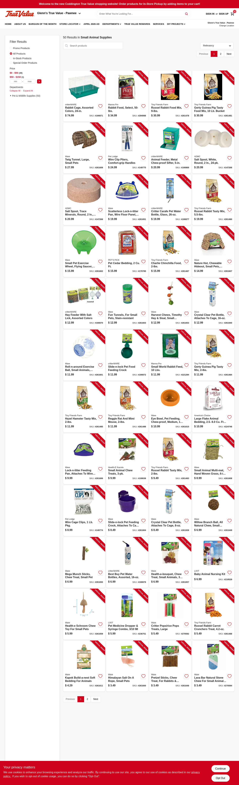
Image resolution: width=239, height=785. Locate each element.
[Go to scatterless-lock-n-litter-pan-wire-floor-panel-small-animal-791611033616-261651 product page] (127, 200)
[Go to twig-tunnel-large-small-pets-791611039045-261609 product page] (84, 148)
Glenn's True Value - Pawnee (59, 13)
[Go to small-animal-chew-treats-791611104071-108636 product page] (127, 459)
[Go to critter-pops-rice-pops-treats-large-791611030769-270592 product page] (170, 614)
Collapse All (15, 91)
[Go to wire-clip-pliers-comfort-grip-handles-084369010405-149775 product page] (127, 148)
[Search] (186, 13)
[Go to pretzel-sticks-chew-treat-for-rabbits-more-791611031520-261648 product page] (170, 666)
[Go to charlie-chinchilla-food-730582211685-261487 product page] (170, 251)
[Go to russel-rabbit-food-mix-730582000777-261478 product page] (170, 96)
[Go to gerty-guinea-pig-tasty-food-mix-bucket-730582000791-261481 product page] (213, 96)
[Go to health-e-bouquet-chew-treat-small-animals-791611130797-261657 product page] (170, 562)
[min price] (15, 81)
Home (8, 24)
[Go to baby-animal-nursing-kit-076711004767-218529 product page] (213, 562)
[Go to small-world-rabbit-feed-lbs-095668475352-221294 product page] (170, 355)
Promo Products (21, 48)
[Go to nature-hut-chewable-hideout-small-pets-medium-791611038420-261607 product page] (213, 251)
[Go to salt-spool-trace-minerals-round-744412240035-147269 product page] (84, 200)
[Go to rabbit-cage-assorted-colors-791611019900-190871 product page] (84, 96)
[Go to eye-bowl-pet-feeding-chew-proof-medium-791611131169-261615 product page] (170, 407)
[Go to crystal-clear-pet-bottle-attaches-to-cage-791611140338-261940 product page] (213, 303)
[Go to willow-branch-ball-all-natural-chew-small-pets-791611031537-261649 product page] (213, 510)
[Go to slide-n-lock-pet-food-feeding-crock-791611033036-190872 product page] (127, 355)
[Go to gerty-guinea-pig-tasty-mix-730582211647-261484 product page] (213, 355)
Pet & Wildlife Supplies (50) (26, 95)
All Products (19, 54)
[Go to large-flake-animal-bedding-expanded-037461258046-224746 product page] (213, 407)
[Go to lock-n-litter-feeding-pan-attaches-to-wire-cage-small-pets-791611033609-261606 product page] (84, 459)
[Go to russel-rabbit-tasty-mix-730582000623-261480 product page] (213, 200)
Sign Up (224, 13)
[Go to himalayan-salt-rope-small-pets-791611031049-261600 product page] (127, 666)
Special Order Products (25, 63)
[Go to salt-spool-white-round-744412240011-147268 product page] (213, 148)
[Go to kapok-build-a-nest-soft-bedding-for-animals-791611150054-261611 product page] (84, 666)
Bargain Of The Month (42, 24)
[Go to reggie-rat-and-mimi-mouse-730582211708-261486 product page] (127, 407)
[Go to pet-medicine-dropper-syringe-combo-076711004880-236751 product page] (127, 614)
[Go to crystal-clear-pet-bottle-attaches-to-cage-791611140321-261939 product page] (170, 510)
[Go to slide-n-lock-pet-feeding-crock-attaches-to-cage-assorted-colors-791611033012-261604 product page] (127, 510)
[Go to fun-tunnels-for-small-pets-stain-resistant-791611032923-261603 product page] (127, 303)
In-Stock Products (22, 58)
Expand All (28, 91)
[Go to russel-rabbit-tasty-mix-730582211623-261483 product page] (170, 459)
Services (158, 24)
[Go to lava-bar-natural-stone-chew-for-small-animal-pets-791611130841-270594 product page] (213, 666)
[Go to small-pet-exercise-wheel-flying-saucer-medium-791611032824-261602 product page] (84, 251)
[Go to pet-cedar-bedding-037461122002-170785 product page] (127, 251)
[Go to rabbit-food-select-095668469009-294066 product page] (127, 96)
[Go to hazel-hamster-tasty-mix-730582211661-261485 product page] (84, 407)
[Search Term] (143, 13)
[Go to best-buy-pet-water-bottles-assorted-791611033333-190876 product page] (127, 562)
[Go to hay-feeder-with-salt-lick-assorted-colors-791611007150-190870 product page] (84, 303)
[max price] (29, 81)
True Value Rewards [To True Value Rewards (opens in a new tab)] (137, 24)
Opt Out (220, 778)
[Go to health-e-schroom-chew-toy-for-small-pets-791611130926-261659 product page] (84, 614)
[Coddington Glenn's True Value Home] (20, 13)
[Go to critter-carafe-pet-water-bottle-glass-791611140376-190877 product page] (170, 200)
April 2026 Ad (92, 24)
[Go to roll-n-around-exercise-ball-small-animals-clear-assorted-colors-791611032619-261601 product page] (84, 355)
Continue (220, 768)
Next (229, 54)
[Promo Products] (11, 48)
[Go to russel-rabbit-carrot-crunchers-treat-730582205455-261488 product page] (213, 614)
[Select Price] (39, 81)
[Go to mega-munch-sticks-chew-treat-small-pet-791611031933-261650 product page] (84, 562)
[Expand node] (11, 95)
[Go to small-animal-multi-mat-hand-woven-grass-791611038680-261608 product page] (213, 459)
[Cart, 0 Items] (232, 14)
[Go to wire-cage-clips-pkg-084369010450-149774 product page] (84, 510)
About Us (20, 24)
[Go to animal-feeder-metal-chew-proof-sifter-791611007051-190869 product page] (170, 148)
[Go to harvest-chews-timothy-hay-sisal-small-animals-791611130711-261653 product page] (170, 303)
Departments (110, 24)
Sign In (210, 13)
